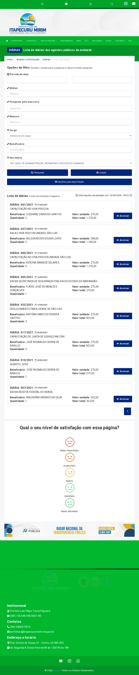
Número (13, 116)
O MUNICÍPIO (32, 41)
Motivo (12, 88)
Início (10, 59)
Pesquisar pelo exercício (23, 101)
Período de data (17, 74)
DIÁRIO (78, 41)
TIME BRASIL (120, 41)
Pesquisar (37, 172)
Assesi (56, 670)
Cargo (12, 130)
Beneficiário (15, 144)
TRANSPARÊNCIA (66, 41)
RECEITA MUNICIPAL (49, 41)
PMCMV (108, 41)
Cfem (130, 41)
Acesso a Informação (28, 59)
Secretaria (14, 157)
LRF (87, 41)
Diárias (46, 59)
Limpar (101, 172)
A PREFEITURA (17, 41)
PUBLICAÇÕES (97, 41)
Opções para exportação (69, 181)
